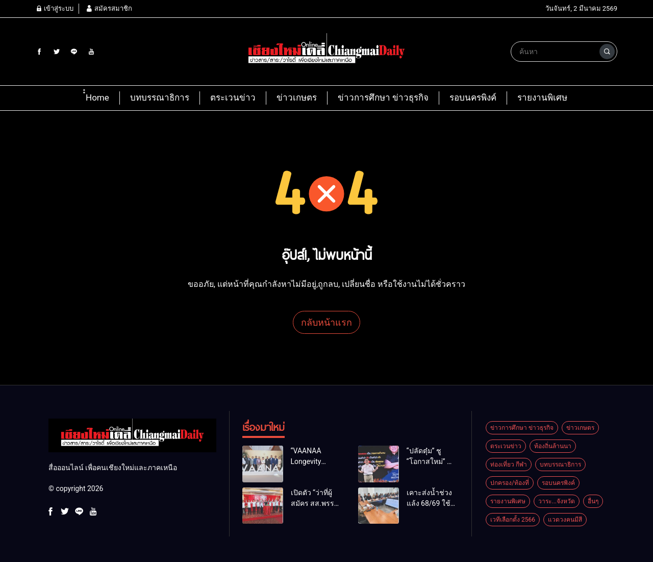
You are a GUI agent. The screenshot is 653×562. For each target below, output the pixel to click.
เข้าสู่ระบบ (54, 8)
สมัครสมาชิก (109, 8)
